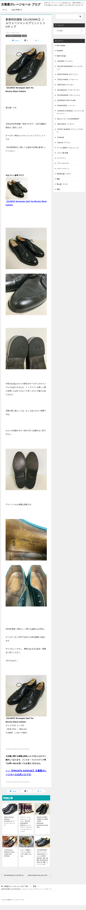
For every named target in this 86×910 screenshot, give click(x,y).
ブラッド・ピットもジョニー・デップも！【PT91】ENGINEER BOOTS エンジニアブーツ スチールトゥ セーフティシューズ (26, 829)
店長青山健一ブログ (64, 179)
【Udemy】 (61, 142)
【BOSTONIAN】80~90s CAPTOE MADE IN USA (39, 880)
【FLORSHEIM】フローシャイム (68, 100)
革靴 (24, 40)
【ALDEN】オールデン (13, 40)
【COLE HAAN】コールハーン (67, 84)
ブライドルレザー (63, 168)
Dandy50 (60, 55)
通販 (58, 184)
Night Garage (61, 61)
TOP (16, 891)
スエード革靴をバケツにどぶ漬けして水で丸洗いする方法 (25, 858)
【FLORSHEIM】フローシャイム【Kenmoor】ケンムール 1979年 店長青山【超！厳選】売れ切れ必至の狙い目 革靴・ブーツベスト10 (42, 862)
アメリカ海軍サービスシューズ (68, 153)
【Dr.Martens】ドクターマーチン (68, 95)
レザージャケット (63, 173)
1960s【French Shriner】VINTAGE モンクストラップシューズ (9, 826)
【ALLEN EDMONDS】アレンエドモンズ (70, 72)
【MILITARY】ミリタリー (66, 129)
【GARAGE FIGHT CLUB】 (66, 105)
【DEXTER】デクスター (65, 90)
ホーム (4, 15)
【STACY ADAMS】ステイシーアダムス (70, 135)
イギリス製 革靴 (62, 158)
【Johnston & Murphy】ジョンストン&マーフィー (70, 117)
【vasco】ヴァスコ (63, 147)
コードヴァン (61, 163)
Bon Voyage (61, 50)
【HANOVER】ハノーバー (66, 110)
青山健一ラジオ (62, 189)
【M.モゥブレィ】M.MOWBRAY (68, 124)
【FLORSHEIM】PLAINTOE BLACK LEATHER (14, 880)
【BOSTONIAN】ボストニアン (67, 79)
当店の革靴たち (16, 15)
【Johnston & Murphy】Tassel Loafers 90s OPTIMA (9, 858)
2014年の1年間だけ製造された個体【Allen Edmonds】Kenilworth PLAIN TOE (42, 827)
